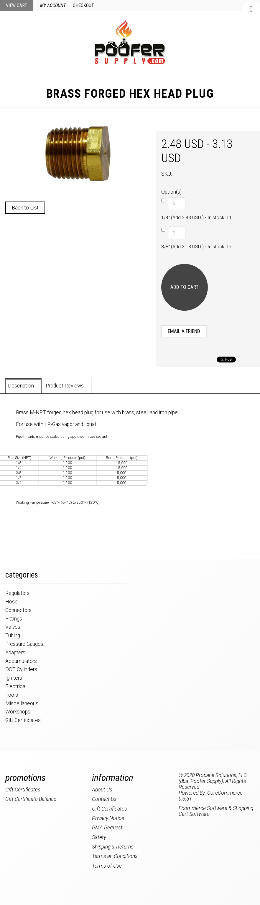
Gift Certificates (23, 720)
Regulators (17, 593)
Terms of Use (107, 866)
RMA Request (107, 828)
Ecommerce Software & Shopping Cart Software (216, 811)
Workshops (17, 712)
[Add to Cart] (184, 287)
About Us (102, 790)
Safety (99, 837)
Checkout (83, 5)
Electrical (16, 686)
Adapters (15, 653)
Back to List (25, 208)
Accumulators (21, 661)
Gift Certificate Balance (30, 799)
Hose (11, 602)
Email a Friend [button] (184, 331)
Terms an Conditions (115, 856)
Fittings (13, 619)
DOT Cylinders (21, 669)
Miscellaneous (21, 703)
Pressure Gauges (24, 644)
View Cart (16, 5)
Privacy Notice (108, 818)
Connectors (18, 610)
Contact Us (104, 799)
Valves (12, 627)
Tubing (12, 635)
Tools (11, 695)
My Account (53, 5)
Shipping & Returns (113, 847)
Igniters (13, 678)
